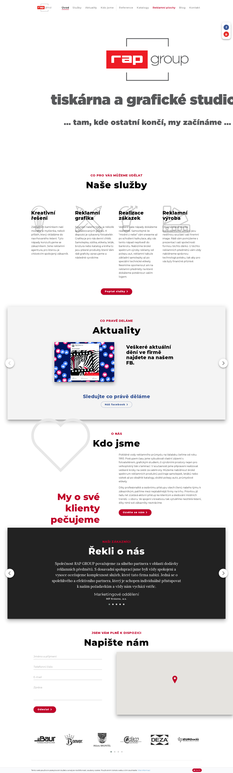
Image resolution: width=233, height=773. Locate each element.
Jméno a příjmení (45, 656)
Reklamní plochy (164, 7)
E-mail (37, 677)
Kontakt (194, 7)
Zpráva (37, 687)
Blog (182, 7)
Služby (77, 7)
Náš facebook (116, 404)
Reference (126, 7)
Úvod (65, 7)
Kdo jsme (107, 7)
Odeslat (45, 709)
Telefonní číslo (43, 666)
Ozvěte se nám (135, 512)
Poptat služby (116, 291)
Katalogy (143, 7)
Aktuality (91, 7)
